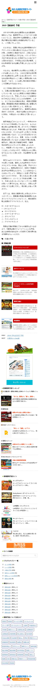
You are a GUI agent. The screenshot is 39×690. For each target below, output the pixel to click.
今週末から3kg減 (13, 338)
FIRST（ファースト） (9, 425)
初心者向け (21, 634)
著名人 (32, 655)
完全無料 (14, 638)
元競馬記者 (21, 630)
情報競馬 (5, 642)
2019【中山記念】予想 (15, 335)
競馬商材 (5, 655)
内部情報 (13, 634)
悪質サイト (33, 638)
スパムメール (28, 621)
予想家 (4, 630)
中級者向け (33, 625)
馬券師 (12, 663)
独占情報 (5, 650)
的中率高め (21, 650)
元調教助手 (30, 630)
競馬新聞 (20, 655)
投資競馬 (13, 642)
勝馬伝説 (5, 409)
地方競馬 (29, 634)
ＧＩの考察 (8, 564)
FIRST (4, 621)
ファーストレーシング (21, 247)
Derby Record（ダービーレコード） (24, 493)
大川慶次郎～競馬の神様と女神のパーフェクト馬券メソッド (19, 392)
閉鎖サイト (22, 659)
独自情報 (13, 650)
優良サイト (12, 630)
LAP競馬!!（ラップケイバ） (21, 506)
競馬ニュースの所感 (11, 576)
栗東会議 (7, 587)
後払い (21, 638)
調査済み (14, 659)
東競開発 (17, 321)
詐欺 (8, 659)
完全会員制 (5, 638)
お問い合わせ (19, 382)
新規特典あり (6, 646)
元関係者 (5, 634)
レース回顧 (8, 567)
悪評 (26, 638)
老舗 (26, 655)
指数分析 (26, 642)
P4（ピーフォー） (18, 518)
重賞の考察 (8, 579)
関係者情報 (31, 659)
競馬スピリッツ (7, 441)
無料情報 (34, 646)
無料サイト (25, 646)
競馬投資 (13, 655)
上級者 (25, 625)
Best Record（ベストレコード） (13, 457)
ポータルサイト (16, 625)
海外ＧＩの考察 (9, 573)
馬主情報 (5, 663)
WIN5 (10, 621)
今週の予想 (8, 570)
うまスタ (15, 531)
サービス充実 (18, 621)
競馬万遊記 (17, 301)
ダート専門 (5, 625)
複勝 (3, 659)
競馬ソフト (30, 650)
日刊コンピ (16, 646)
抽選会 (19, 642)
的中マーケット (19, 269)
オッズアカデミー (18, 481)
